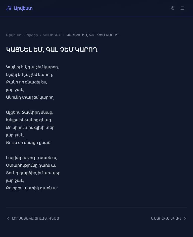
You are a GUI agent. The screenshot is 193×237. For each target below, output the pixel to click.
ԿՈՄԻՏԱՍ (52, 35)
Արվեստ (19, 8)
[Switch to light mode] (172, 8)
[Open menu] (182, 8)
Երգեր (32, 35)
